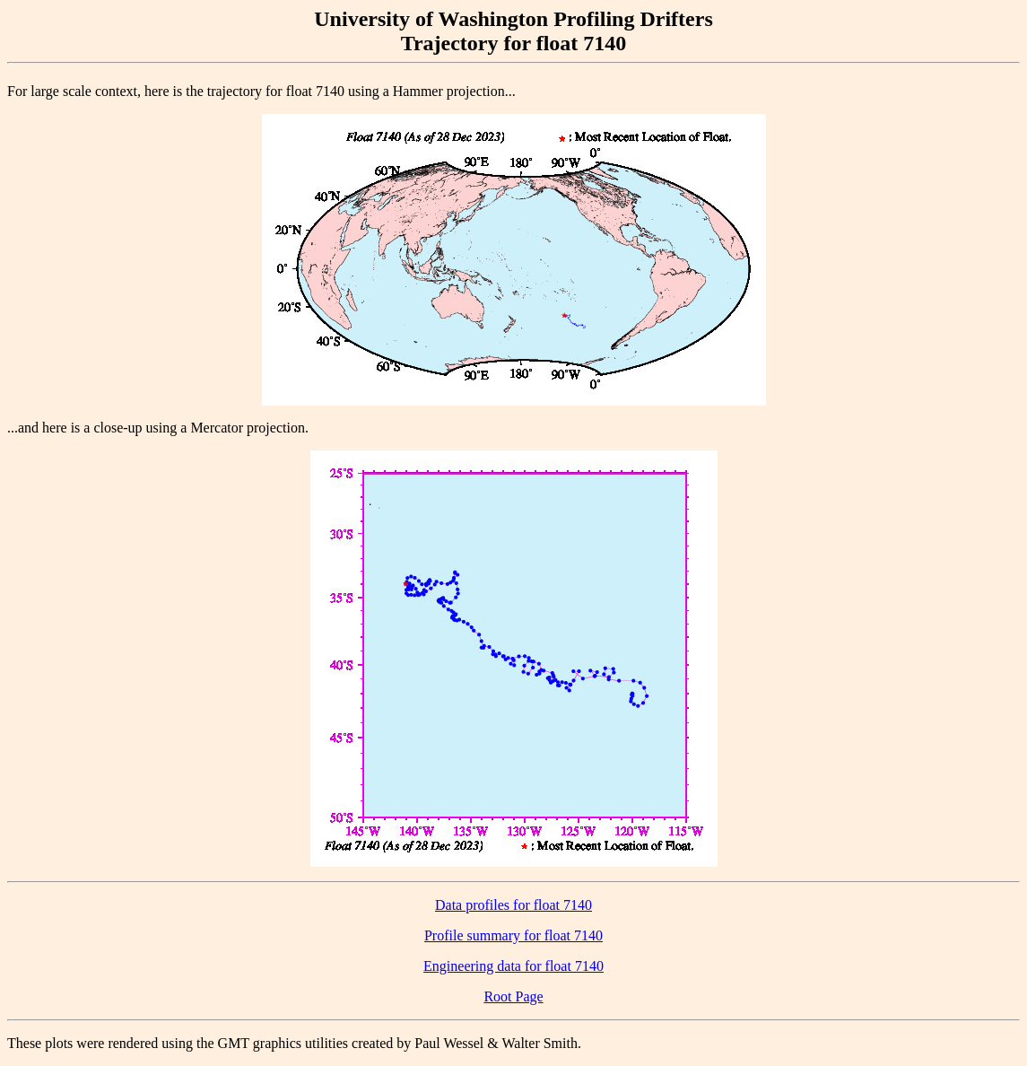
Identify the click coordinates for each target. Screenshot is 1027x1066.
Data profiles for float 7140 (513, 905)
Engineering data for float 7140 (513, 966)
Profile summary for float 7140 (513, 935)
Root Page (513, 996)
